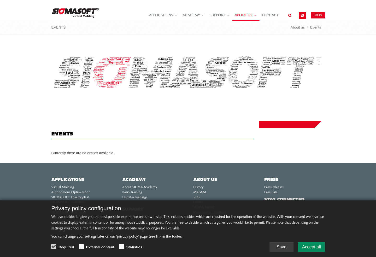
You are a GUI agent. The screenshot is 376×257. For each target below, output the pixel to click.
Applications (161, 15)
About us (243, 15)
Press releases (273, 187)
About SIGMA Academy (139, 187)
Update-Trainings (134, 197)
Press (271, 180)
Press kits (270, 192)
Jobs (196, 197)
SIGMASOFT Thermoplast (70, 197)
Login (317, 15)
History (198, 187)
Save (281, 248)
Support (217, 15)
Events (315, 27)
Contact (270, 15)
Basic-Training (132, 192)
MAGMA (199, 192)
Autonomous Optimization (70, 192)
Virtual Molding (62, 187)
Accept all (311, 248)
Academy (191, 15)
